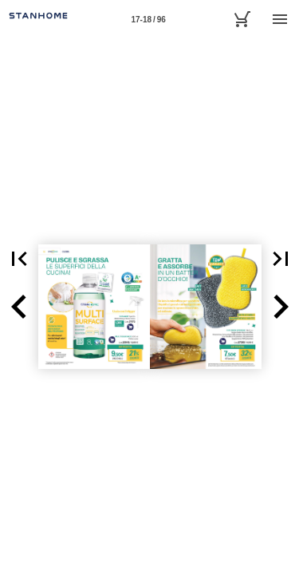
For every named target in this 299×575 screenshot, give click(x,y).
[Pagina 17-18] (148, 19)
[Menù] (280, 19)
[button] (19, 306)
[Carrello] (241, 19)
